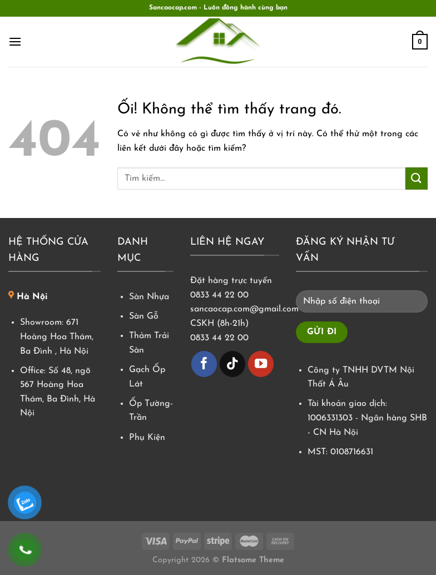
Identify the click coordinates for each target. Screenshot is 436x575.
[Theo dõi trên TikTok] (233, 364)
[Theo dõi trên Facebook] (204, 364)
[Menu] (15, 41)
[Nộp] (416, 178)
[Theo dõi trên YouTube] (261, 364)
